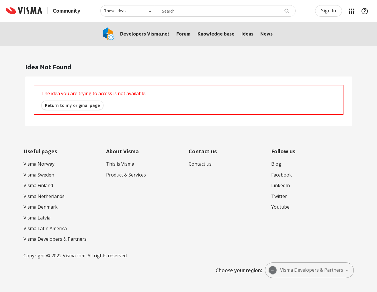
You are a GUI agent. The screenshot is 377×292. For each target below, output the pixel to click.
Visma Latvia (37, 218)
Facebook (281, 175)
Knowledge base (216, 33)
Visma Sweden (39, 175)
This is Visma (120, 164)
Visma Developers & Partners (55, 239)
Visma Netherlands (44, 196)
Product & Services (126, 175)
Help (364, 10)
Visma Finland (38, 185)
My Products (351, 10)
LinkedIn (280, 185)
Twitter (279, 196)
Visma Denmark (41, 207)
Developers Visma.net (144, 33)
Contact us (200, 164)
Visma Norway (39, 164)
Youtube (280, 207)
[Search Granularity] (127, 11)
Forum (183, 33)
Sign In (328, 10)
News (266, 33)
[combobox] (225, 11)
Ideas (247, 33)
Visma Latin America (45, 228)
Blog (276, 164)
